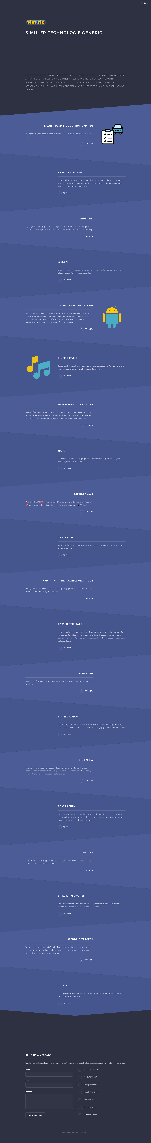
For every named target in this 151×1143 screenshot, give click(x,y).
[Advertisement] (75, 56)
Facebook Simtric (90, 1107)
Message (29, 1091)
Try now (89, 143)
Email (28, 1080)
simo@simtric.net (90, 1084)
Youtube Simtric (89, 1100)
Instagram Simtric (90, 1115)
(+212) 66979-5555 (90, 1077)
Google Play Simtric (91, 1092)
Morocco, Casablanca (92, 1069)
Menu (143, 3)
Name (27, 1069)
